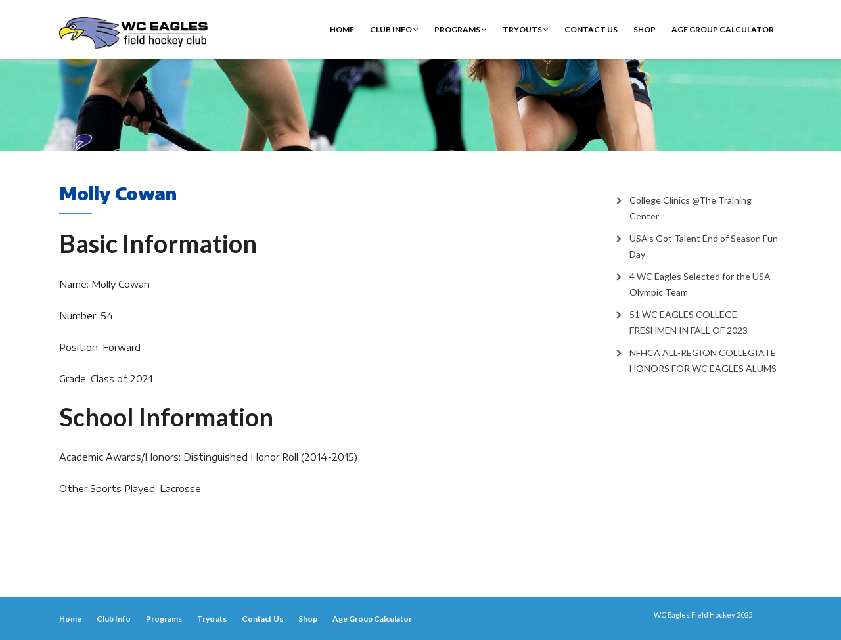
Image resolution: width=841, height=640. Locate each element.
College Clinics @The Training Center (690, 207)
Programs (460, 29)
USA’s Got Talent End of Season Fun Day (703, 246)
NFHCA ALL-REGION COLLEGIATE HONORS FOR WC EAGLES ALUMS (703, 360)
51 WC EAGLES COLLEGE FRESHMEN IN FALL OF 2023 (688, 322)
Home (342, 29)
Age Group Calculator (722, 29)
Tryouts (526, 29)
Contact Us (591, 29)
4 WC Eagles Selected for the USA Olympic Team (700, 284)
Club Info (394, 29)
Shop (644, 29)
